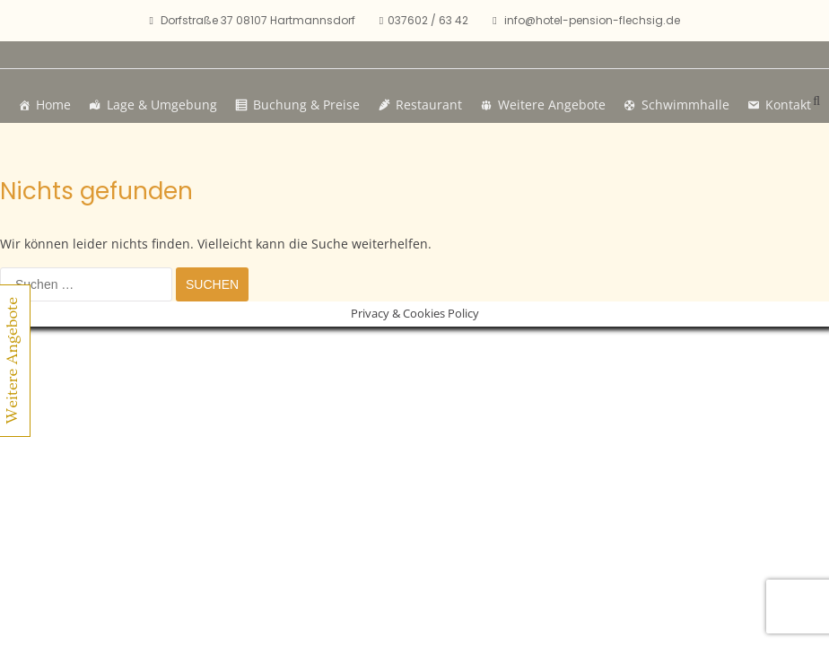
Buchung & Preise (306, 104)
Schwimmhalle (685, 104)
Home (53, 104)
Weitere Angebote (552, 104)
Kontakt (788, 104)
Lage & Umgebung (162, 104)
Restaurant (429, 104)
